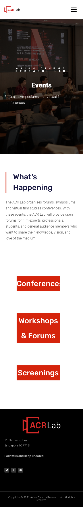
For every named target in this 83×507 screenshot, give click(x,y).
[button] (74, 9)
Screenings (38, 372)
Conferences (40, 283)
